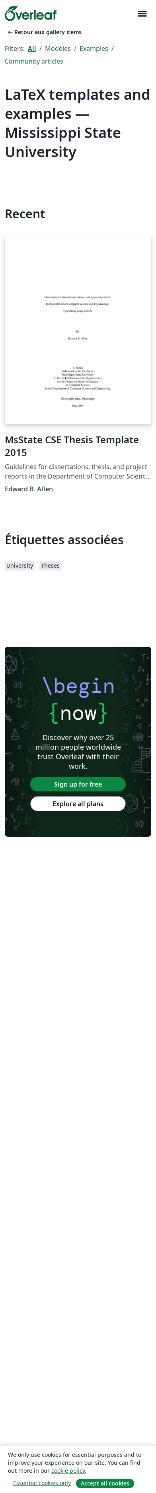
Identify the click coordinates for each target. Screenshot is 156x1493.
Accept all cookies (105, 1483)
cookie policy (68, 1470)
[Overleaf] (31, 13)
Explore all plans (78, 803)
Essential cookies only (42, 1483)
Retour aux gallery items (44, 32)
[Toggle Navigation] (142, 14)
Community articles (34, 61)
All (32, 48)
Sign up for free (78, 784)
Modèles (58, 48)
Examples (94, 48)
